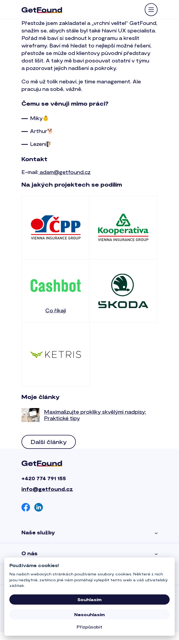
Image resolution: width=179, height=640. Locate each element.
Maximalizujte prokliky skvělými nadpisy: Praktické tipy (95, 415)
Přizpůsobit (89, 626)
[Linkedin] (38, 507)
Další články (49, 441)
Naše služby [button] (89, 532)
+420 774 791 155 (43, 478)
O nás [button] (89, 553)
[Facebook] (25, 507)
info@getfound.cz (47, 489)
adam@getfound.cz (64, 172)
